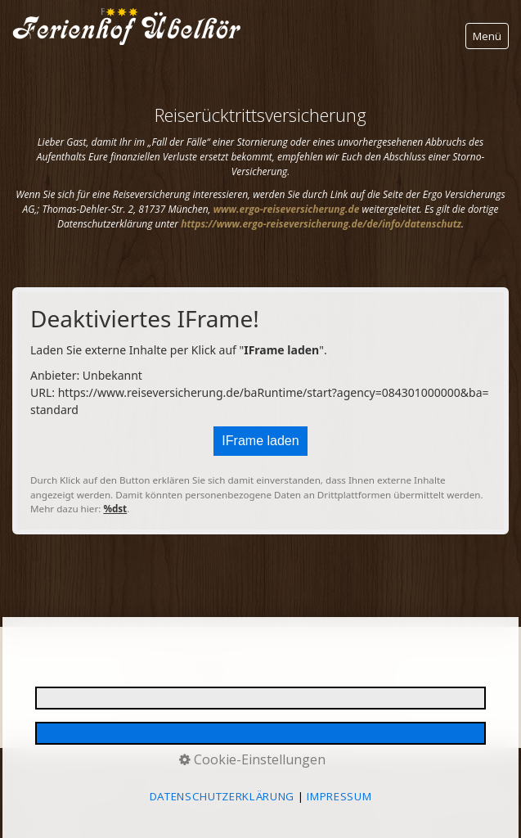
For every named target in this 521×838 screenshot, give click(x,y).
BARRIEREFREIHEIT (454, 786)
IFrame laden (260, 441)
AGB (398, 786)
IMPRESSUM (36, 786)
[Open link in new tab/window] (286, 209)
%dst (115, 508)
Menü (487, 36)
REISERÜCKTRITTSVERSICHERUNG (311, 786)
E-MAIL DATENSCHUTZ (187, 786)
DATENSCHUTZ (102, 786)
